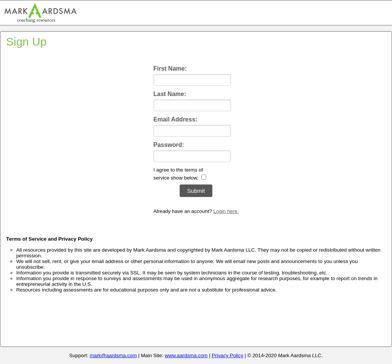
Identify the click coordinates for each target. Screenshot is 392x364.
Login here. (226, 211)
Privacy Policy (227, 355)
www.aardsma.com (186, 355)
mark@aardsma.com (113, 355)
